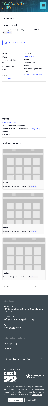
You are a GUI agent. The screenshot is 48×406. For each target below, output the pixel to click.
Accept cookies (15, 400)
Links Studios (29, 57)
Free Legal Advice (38, 287)
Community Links (9, 122)
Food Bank (6, 79)
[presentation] (23, 164)
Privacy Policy (10, 344)
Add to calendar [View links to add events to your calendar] (15, 43)
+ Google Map (35, 129)
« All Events (8, 19)
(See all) (8, 32)
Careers (7, 348)
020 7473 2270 (12, 328)
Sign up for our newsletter (18, 359)
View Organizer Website (33, 74)
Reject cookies (31, 400)
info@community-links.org (19, 319)
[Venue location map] (24, 99)
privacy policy (37, 395)
